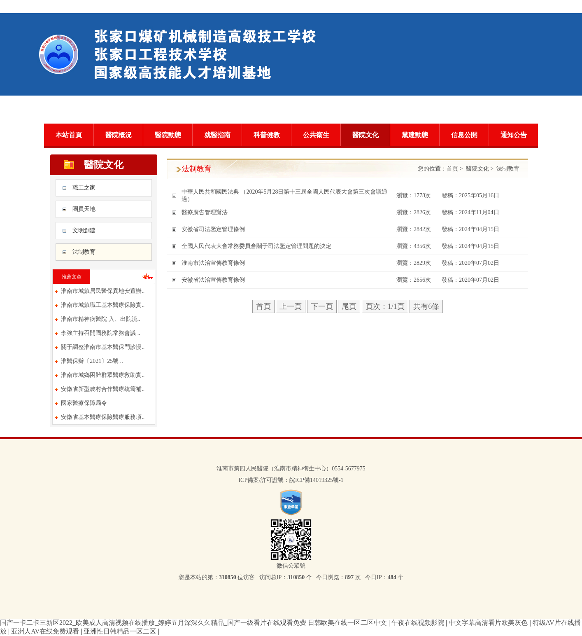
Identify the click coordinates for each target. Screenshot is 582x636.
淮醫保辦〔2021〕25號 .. (92, 361)
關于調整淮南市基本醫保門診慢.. (102, 347)
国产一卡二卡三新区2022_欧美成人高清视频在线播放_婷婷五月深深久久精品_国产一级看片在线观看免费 (153, 622)
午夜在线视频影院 (418, 622)
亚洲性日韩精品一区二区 (121, 631)
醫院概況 (118, 134)
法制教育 (83, 252)
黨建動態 (415, 134)
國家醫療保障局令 (84, 403)
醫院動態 (168, 134)
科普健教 (267, 134)
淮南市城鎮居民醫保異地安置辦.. (102, 291)
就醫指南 (217, 134)
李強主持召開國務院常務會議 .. (100, 333)
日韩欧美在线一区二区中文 (348, 622)
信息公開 (464, 134)
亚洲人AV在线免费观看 (46, 631)
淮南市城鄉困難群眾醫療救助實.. (102, 375)
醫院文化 (365, 134)
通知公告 (514, 134)
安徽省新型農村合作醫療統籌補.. (102, 389)
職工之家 (83, 188)
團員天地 (83, 209)
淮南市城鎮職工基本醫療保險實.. (102, 305)
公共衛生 (316, 134)
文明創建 (83, 230)
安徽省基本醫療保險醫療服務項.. (102, 417)
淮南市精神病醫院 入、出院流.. (100, 319)
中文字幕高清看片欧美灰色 (489, 622)
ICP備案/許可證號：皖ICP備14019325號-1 (290, 480)
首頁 (452, 169)
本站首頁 (69, 134)
